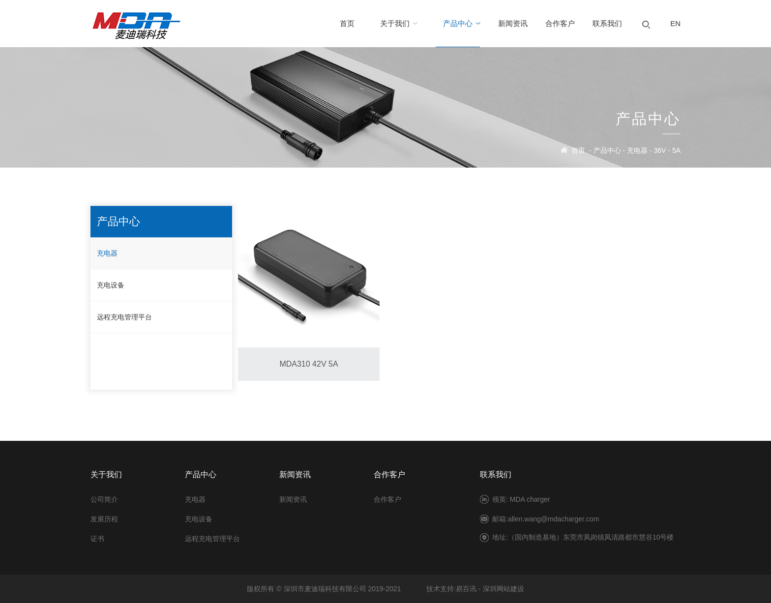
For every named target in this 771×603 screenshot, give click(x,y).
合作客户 (387, 499)
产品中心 (607, 150)
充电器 (637, 150)
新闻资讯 (293, 499)
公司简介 (104, 499)
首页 (578, 150)
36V (660, 150)
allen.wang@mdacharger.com (553, 519)
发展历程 (104, 519)
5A (676, 150)
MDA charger (530, 499)
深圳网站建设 (503, 589)
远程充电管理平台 (124, 317)
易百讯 (466, 589)
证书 (97, 539)
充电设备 (110, 285)
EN (675, 23)
